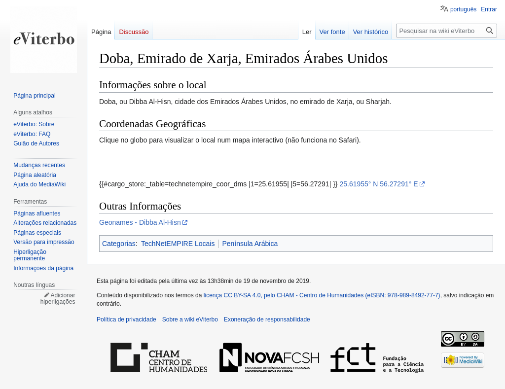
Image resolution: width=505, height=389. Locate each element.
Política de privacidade (126, 319)
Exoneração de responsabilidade (267, 319)
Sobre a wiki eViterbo (190, 319)
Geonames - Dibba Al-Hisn (140, 222)
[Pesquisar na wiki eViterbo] (446, 30)
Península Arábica (250, 244)
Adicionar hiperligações (57, 299)
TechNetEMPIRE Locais (178, 244)
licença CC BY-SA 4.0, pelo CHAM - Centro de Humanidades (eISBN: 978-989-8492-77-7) (322, 295)
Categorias (119, 244)
